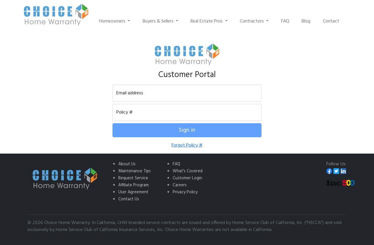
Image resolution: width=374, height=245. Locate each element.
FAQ (285, 21)
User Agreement (133, 192)
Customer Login (187, 178)
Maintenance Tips (134, 171)
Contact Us (128, 199)
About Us (127, 164)
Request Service (133, 178)
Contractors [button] (252, 21)
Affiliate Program (133, 185)
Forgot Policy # (187, 145)
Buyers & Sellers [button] (159, 21)
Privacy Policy (185, 192)
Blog (306, 21)
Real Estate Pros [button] (207, 21)
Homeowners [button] (113, 21)
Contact (331, 21)
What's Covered (187, 171)
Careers (180, 185)
